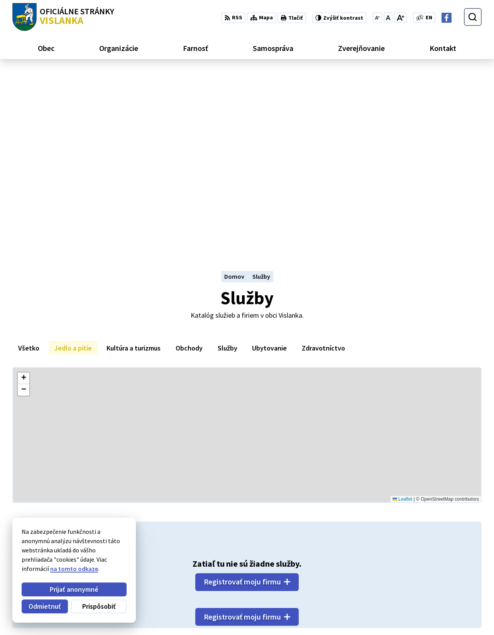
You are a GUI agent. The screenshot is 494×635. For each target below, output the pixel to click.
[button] (23, 197)
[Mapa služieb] (247, 254)
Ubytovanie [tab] (269, 166)
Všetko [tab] (28, 166)
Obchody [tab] (189, 166)
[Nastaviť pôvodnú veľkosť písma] (388, 17)
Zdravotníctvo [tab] (323, 166)
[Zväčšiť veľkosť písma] (400, 17)
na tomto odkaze (74, 568)
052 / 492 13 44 (428, 599)
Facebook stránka (433, 617)
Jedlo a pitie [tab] (73, 166)
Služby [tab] (227, 166)
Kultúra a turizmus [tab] (134, 166)
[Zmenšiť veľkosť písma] (377, 17)
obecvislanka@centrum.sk (445, 608)
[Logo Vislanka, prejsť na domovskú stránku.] (63, 17)
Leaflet (402, 317)
